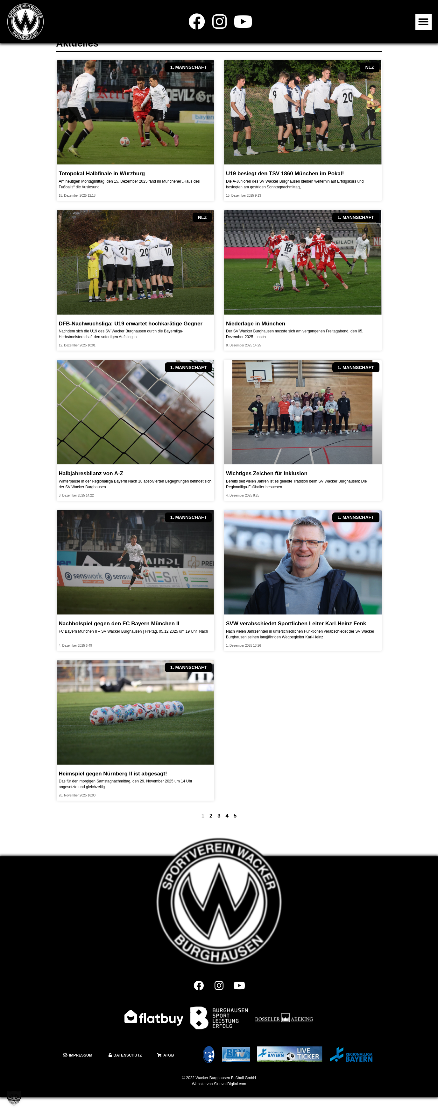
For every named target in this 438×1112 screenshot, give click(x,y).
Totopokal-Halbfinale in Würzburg (102, 188)
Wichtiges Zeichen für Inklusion (266, 488)
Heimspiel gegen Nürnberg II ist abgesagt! (113, 789)
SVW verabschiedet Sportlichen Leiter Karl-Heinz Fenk (296, 639)
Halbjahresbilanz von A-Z (91, 488)
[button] (423, 22)
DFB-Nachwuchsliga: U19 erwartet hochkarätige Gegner (131, 339)
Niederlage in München (255, 339)
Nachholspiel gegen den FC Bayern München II (119, 639)
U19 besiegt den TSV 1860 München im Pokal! (285, 188)
